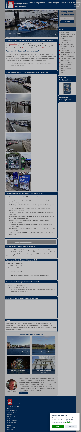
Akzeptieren (58, 426)
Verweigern (71, 426)
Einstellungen (68, 422)
